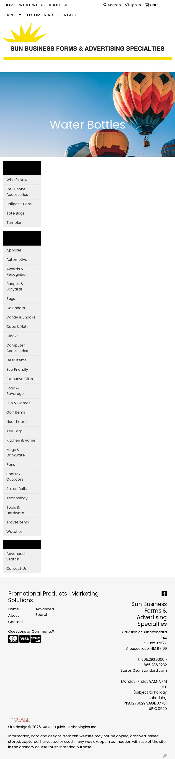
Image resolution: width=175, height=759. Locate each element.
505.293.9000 (153, 659)
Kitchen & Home (20, 440)
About (13, 615)
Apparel (13, 250)
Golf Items (15, 412)
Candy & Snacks (20, 317)
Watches (14, 531)
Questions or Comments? (31, 631)
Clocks (12, 336)
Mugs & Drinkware (15, 452)
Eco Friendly (17, 369)
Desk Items (16, 360)
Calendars (15, 308)
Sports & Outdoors (14, 476)
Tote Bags (15, 213)
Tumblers (14, 222)
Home (10, 5)
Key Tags (14, 431)
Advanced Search (15, 556)
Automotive (16, 259)
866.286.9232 (155, 665)
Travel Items (17, 522)
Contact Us (16, 568)
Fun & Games (18, 403)
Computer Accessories (17, 348)
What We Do (32, 5)
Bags (10, 298)
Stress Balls (16, 488)
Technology (17, 498)
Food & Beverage (15, 391)
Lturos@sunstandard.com (144, 670)
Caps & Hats (17, 326)
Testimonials (40, 15)
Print (10, 15)
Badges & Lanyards (14, 286)
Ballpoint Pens (19, 204)
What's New (16, 179)
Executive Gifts (19, 378)
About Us (59, 5)
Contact (67, 15)
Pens (10, 464)
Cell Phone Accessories (17, 192)
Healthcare (16, 421)
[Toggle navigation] (7, 67)
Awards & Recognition (17, 271)
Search (112, 5)
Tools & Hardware (15, 510)
